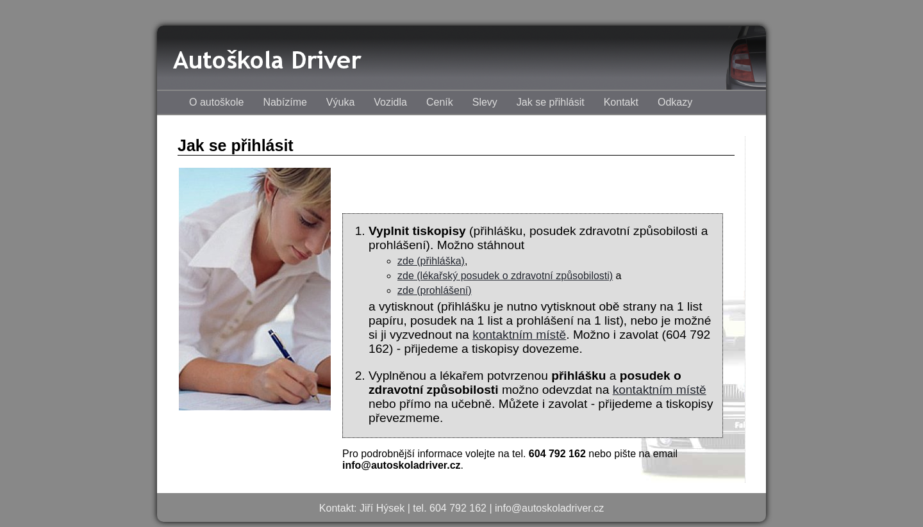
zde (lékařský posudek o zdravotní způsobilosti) (505, 275)
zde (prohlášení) (434, 290)
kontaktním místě (519, 334)
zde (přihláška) (431, 260)
